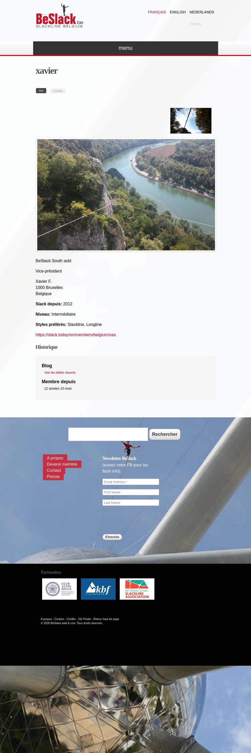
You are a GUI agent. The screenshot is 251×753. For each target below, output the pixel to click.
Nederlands (202, 12)
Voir (43, 90)
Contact (58, 90)
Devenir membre (62, 464)
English (177, 12)
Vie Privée (84, 618)
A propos (55, 458)
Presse (53, 476)
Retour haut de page (106, 618)
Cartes (195, 24)
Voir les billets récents (60, 372)
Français (157, 12)
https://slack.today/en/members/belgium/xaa (76, 335)
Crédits (71, 618)
